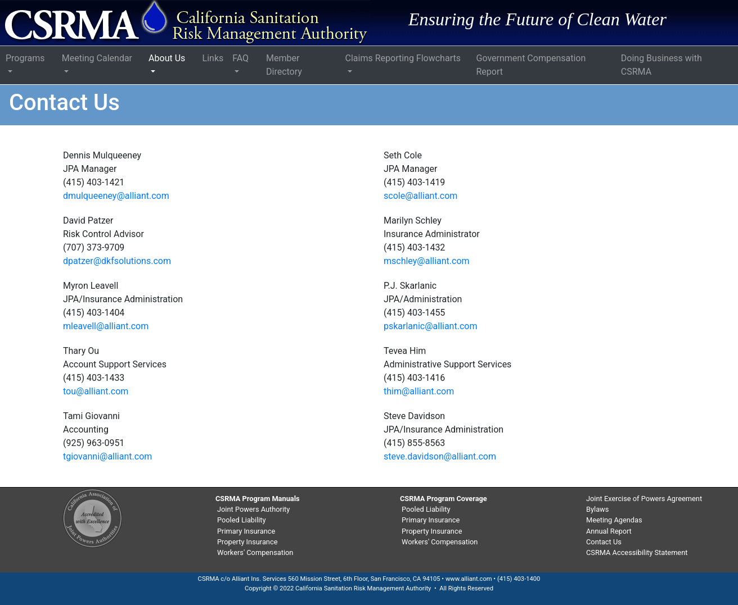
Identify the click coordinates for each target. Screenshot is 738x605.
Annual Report (609, 531)
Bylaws (597, 509)
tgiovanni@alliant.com (107, 456)
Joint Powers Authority (253, 509)
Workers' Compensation (255, 552)
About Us (166, 58)
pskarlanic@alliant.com (430, 326)
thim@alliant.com (419, 391)
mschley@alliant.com (427, 261)
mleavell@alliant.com (105, 326)
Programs (25, 58)
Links (213, 58)
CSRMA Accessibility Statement (636, 552)
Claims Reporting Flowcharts (403, 58)
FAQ (240, 58)
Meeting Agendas (614, 520)
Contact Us (604, 542)
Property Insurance (247, 542)
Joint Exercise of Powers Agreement (644, 498)
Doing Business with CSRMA (661, 65)
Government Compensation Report (531, 65)
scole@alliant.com (420, 195)
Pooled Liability (241, 520)
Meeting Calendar (97, 58)
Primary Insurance (246, 531)
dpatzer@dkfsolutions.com (117, 261)
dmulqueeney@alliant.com (116, 195)
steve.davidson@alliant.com (440, 456)
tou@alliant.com (95, 391)
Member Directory (284, 65)
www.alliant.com (469, 579)
